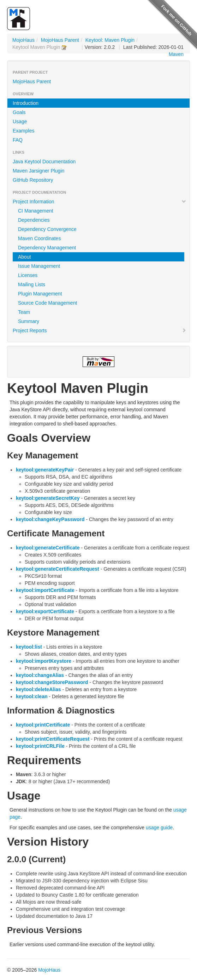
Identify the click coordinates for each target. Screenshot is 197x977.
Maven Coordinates (39, 238)
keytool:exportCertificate (45, 611)
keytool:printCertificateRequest (52, 739)
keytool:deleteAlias (38, 689)
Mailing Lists (31, 284)
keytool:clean (31, 696)
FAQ (18, 140)
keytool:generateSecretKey (48, 498)
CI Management (35, 211)
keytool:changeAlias (40, 675)
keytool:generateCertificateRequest (57, 569)
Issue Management (39, 266)
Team (24, 312)
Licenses (27, 275)
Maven (176, 54)
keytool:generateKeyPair (45, 470)
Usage (20, 121)
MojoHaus (23, 40)
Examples (23, 131)
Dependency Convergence (47, 229)
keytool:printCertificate (43, 725)
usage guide (159, 827)
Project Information (99, 201)
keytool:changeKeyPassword (50, 519)
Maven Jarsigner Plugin (38, 171)
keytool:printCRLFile (40, 746)
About (24, 257)
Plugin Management (40, 294)
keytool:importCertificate (45, 590)
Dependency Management (47, 247)
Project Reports (99, 330)
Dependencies (34, 220)
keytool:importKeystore (43, 661)
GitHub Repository (33, 180)
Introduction (25, 103)
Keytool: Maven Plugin (110, 40)
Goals (19, 112)
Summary (28, 321)
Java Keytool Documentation (44, 161)
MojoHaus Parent (60, 40)
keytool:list (29, 647)
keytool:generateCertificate (48, 547)
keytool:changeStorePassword (52, 682)
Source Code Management (47, 303)
